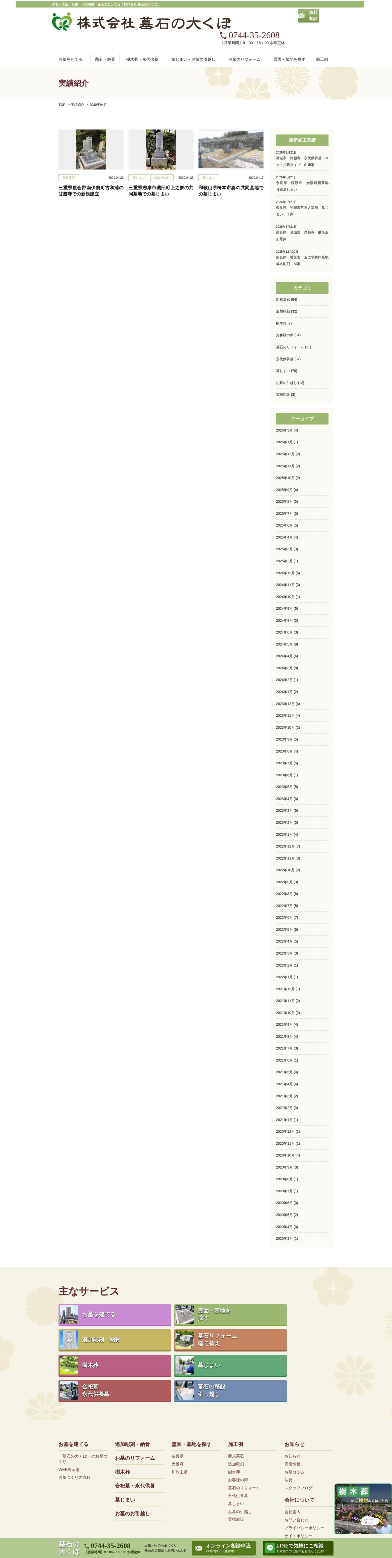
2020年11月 (285, 1118)
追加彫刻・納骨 (132, 1377)
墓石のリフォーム (290, 326)
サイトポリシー (298, 1469)
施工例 (235, 1377)
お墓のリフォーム (244, 39)
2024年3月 (284, 645)
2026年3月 (284, 409)
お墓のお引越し (132, 1447)
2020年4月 (284, 1200)
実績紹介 (76, 84)
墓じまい (283, 350)
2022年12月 (285, 822)
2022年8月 (284, 870)
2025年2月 (284, 539)
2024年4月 (284, 633)
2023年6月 (284, 752)
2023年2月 (284, 799)
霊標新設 (283, 373)
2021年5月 (284, 1047)
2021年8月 (284, 1011)
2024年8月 (284, 598)
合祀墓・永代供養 (135, 1419)
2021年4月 (284, 1058)
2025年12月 (285, 432)
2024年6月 (284, 610)
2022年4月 (284, 917)
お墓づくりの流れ (74, 1411)
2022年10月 (285, 846)
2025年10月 (285, 456)
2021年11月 (285, 976)
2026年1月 (284, 421)
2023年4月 (284, 775)
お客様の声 (285, 314)
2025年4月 (284, 515)
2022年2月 (284, 940)
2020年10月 (285, 1130)
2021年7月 (284, 1023)
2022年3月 (284, 928)
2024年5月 (284, 622)
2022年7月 (284, 881)
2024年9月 (284, 586)
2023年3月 (284, 787)
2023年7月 (284, 740)
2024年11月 (285, 562)
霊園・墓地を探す (192, 1377)
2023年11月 (285, 692)
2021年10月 (285, 988)
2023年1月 (284, 810)
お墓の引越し (286, 362)
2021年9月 (284, 1000)
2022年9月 (284, 858)
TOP (61, 84)
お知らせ (294, 1377)
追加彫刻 (283, 290)
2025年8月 (284, 480)
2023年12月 (285, 680)
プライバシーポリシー (304, 1461)
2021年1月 (284, 1094)
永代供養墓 (285, 338)
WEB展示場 (69, 1403)
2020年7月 (284, 1165)
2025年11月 (285, 444)
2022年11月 (285, 834)
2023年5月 (284, 763)
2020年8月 (284, 1153)
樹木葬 (281, 302)
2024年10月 (285, 574)
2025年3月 (284, 527)
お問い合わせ (296, 1454)
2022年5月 (284, 905)
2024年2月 (284, 657)
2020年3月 (284, 1212)
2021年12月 (285, 964)
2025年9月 (284, 468)
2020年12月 (285, 1106)
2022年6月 (284, 893)
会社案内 (292, 1446)
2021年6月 (284, 1035)
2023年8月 (284, 728)
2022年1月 (284, 952)
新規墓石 (283, 279)
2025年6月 (284, 503)
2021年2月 (284, 1082)
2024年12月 (285, 550)
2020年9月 (284, 1141)
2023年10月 (285, 704)
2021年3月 (284, 1070)
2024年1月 (284, 669)
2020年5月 (284, 1188)
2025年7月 (284, 492)
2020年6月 (284, 1177)
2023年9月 (284, 716)
